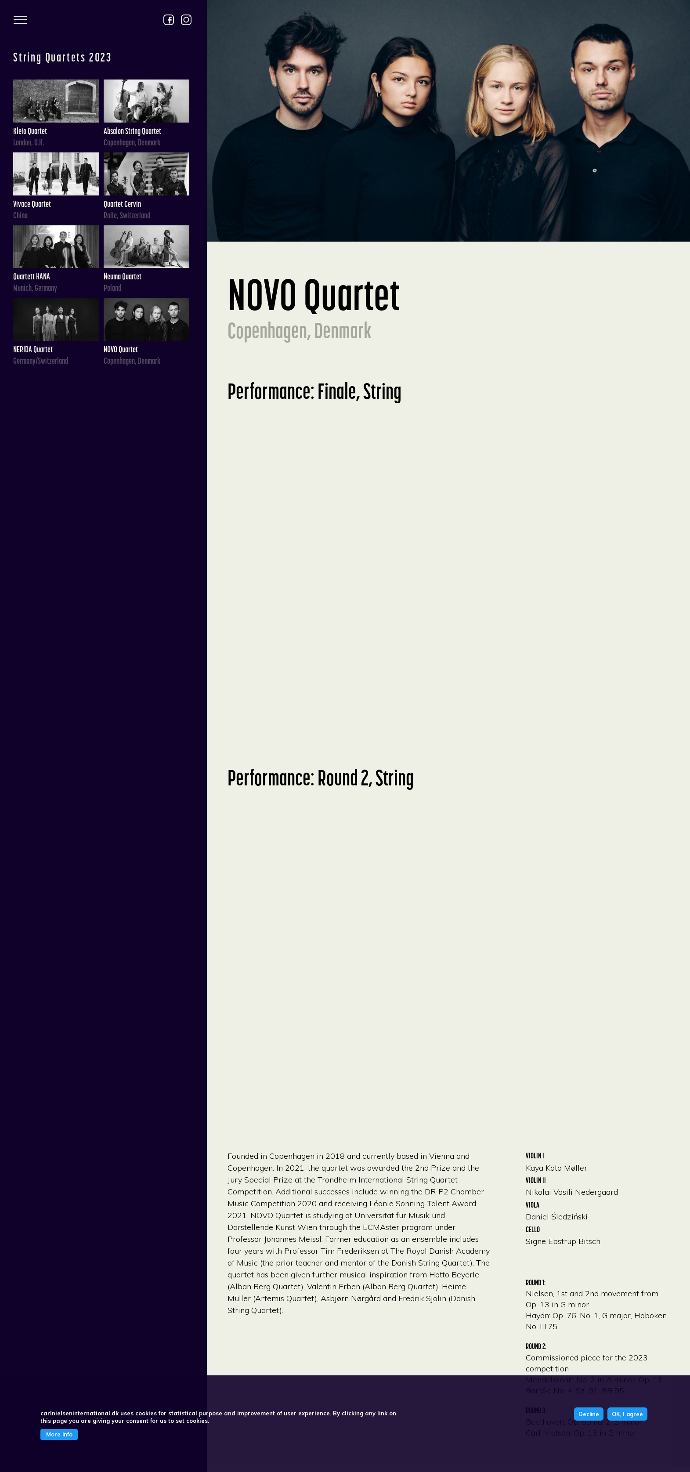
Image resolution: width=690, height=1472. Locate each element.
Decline (588, 1414)
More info (59, 1434)
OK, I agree (627, 1414)
